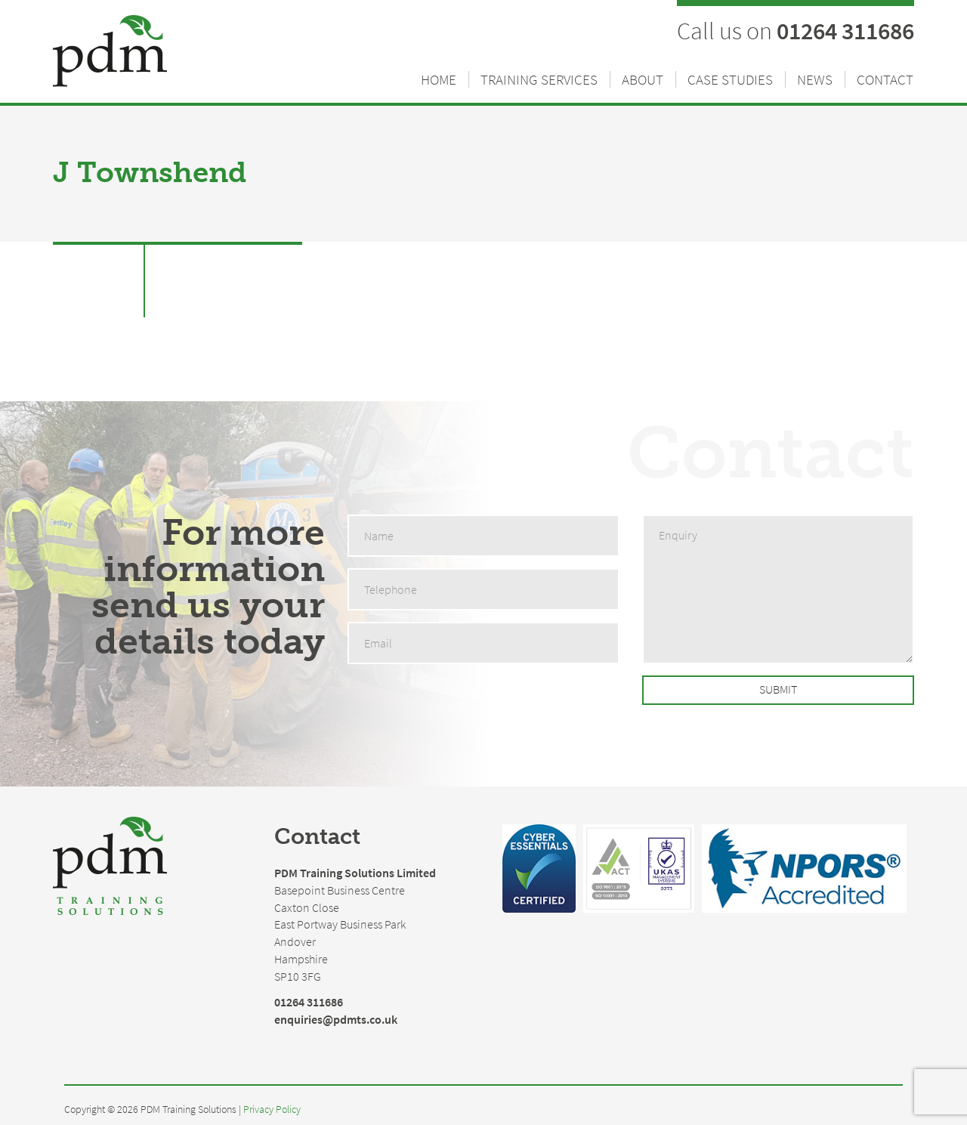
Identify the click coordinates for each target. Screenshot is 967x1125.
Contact (885, 79)
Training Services (539, 79)
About (642, 79)
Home (438, 79)
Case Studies (730, 79)
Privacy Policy (272, 1109)
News (815, 79)
